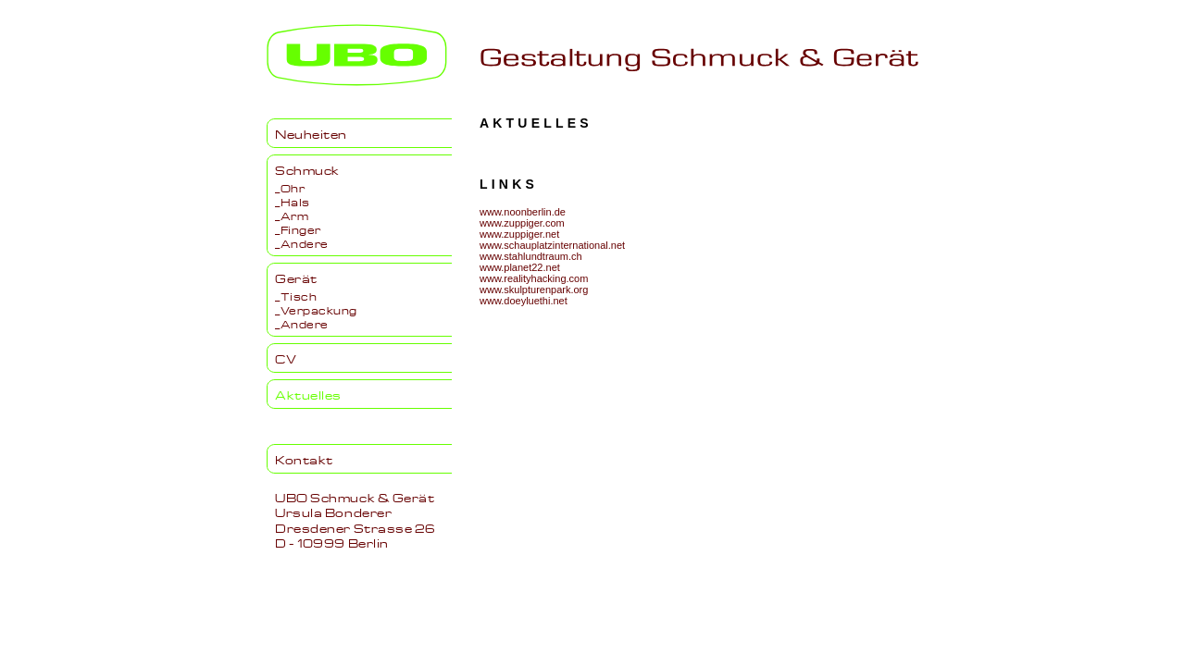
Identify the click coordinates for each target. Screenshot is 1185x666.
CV (285, 358)
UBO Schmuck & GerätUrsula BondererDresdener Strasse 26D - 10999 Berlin (355, 519)
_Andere (302, 242)
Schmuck (307, 169)
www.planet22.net (520, 267)
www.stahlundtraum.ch (531, 256)
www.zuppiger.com (522, 222)
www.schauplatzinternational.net (552, 245)
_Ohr (290, 187)
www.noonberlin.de (523, 211)
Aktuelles (308, 394)
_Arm (291, 214)
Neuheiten (311, 133)
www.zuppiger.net (519, 234)
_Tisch (296, 295)
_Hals (292, 200)
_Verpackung (316, 309)
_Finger (298, 228)
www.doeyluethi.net (524, 300)
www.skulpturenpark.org (534, 289)
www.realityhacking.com (534, 278)
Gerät (296, 277)
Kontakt (304, 459)
